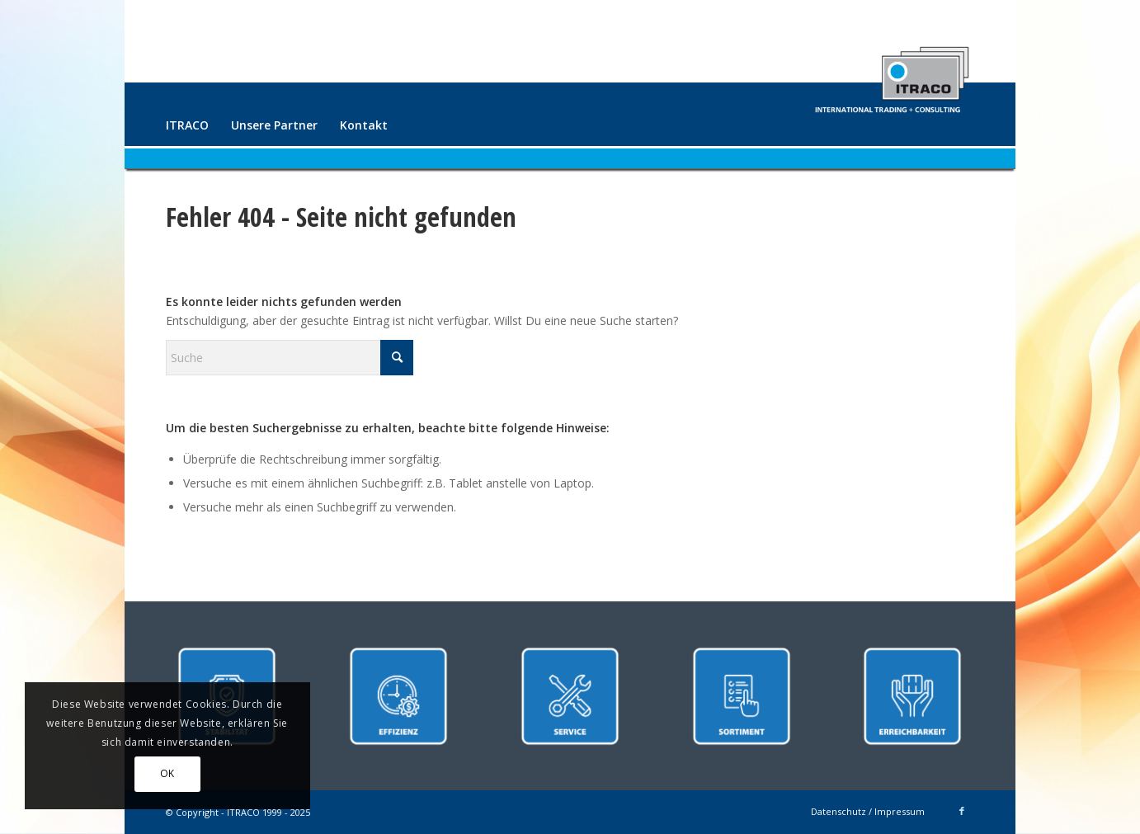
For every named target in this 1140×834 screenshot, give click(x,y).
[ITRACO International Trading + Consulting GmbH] (891, 73)
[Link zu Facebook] (961, 811)
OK (167, 773)
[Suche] (289, 357)
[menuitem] (187, 125)
